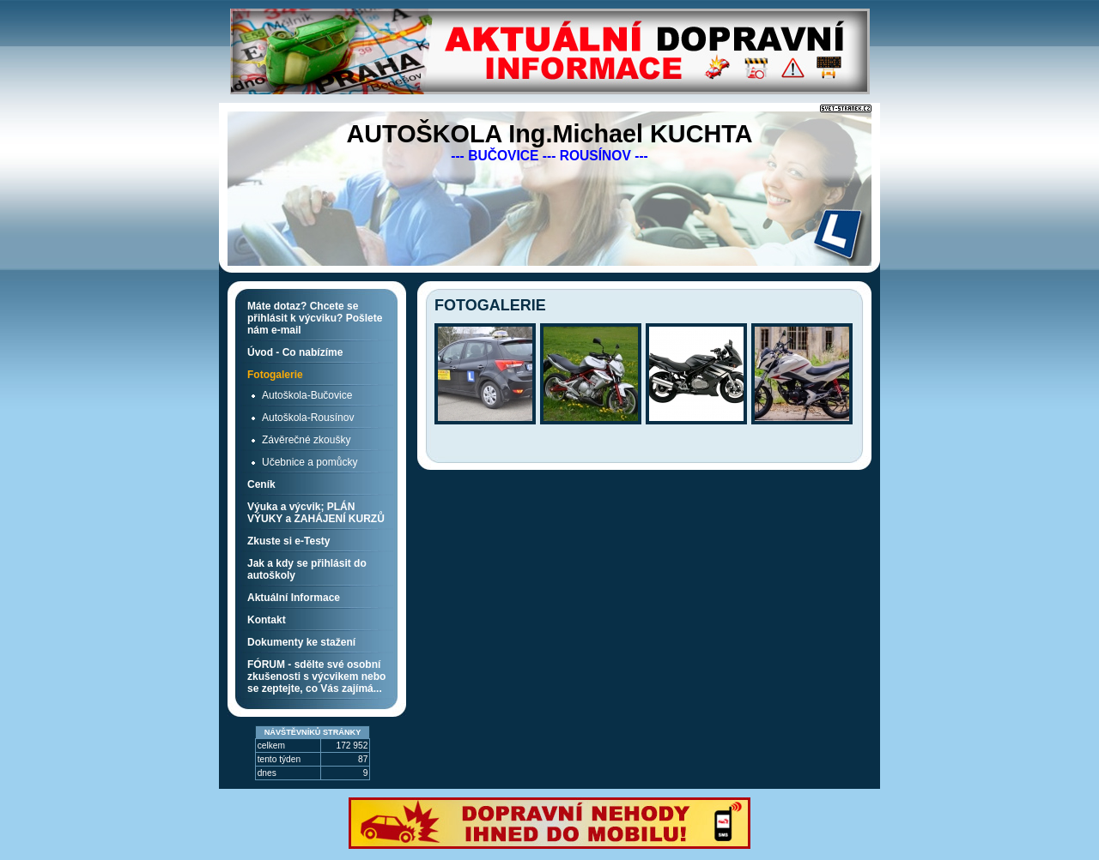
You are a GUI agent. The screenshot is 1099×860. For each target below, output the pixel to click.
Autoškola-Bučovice (307, 395)
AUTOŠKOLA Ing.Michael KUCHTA (549, 133)
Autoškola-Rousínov (308, 418)
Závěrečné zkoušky (306, 440)
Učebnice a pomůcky (309, 462)
